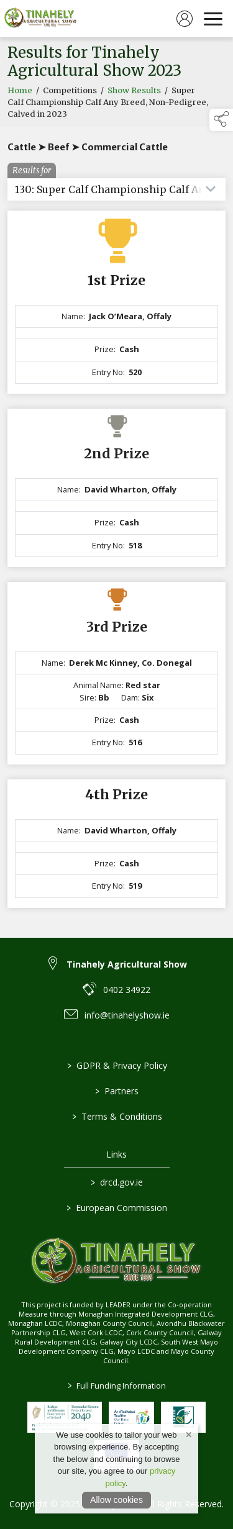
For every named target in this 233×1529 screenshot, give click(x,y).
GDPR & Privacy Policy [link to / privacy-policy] (116, 1065)
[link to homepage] (40, 18)
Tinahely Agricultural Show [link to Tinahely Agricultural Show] (126, 964)
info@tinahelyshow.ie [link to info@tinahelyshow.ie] (127, 1015)
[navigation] (213, 18)
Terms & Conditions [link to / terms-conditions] (116, 1116)
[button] (221, 120)
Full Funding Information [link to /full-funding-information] (117, 1385)
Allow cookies (116, 1500)
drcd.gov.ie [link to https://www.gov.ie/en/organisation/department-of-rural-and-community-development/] (117, 1182)
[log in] (184, 19)
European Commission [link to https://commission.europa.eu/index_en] (116, 1207)
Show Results (134, 93)
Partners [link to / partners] (117, 1091)
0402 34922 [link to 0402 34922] (126, 990)
